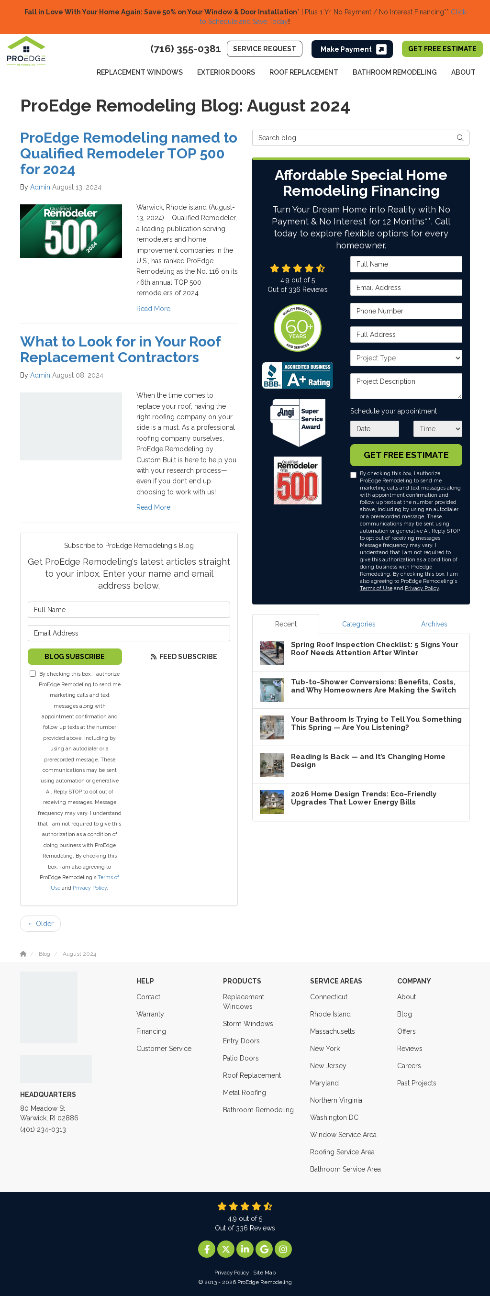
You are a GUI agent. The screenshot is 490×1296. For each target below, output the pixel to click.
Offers (406, 1031)
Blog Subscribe (75, 656)
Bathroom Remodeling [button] (395, 72)
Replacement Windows (243, 1001)
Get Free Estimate (442, 49)
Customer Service (163, 1048)
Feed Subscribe (183, 656)
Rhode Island (330, 1014)
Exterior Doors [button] (226, 72)
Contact (148, 997)
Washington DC (334, 1117)
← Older (40, 923)
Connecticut (328, 997)
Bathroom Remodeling (258, 1110)
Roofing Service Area (342, 1152)
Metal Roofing (244, 1092)
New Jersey (328, 1066)
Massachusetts (332, 1031)
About (406, 997)
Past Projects (416, 1083)
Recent (286, 624)
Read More (153, 309)
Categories (359, 624)
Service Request (264, 49)
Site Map (264, 1272)
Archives (434, 624)
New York (325, 1048)
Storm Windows (248, 1024)
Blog (404, 1014)
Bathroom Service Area (345, 1169)
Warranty (150, 1014)
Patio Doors (241, 1058)
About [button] (463, 72)
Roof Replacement (252, 1075)
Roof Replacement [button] (303, 72)
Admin (40, 187)
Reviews (410, 1048)
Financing (151, 1031)
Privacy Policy (90, 888)
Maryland (324, 1083)
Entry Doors (241, 1041)
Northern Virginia (336, 1100)
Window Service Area (343, 1135)
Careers (409, 1066)
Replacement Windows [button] (140, 72)
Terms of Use (376, 588)
